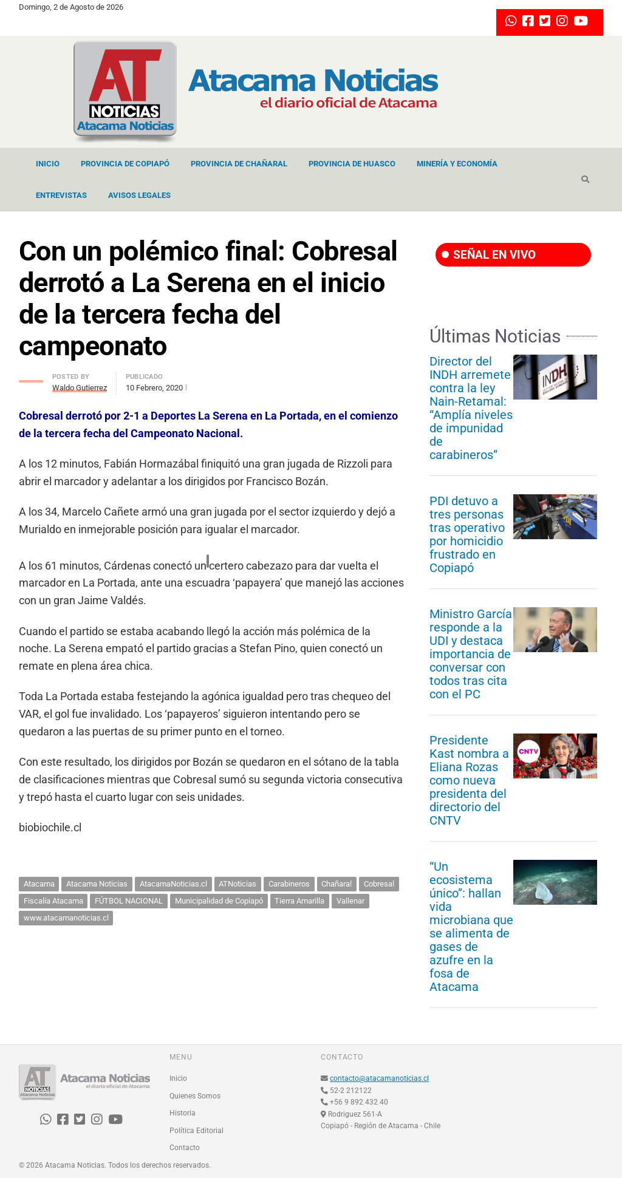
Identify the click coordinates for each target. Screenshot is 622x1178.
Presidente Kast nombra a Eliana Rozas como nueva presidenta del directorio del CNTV (469, 780)
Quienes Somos (194, 1096)
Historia (182, 1113)
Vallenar (350, 900)
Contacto (184, 1147)
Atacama (39, 883)
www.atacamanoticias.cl (66, 917)
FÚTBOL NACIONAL (129, 900)
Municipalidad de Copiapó (219, 900)
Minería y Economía (457, 163)
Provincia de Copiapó (125, 163)
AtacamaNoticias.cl (173, 883)
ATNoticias (237, 883)
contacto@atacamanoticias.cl (379, 1078)
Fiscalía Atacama (53, 900)
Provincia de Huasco (352, 163)
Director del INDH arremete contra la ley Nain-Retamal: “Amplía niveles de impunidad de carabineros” (471, 408)
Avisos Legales (139, 195)
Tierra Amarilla (299, 900)
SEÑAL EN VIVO (489, 254)
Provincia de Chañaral (239, 163)
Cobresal (379, 883)
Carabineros (289, 883)
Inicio (48, 163)
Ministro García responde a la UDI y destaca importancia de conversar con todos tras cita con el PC (470, 654)
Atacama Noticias (97, 883)
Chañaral (336, 883)
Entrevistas (61, 195)
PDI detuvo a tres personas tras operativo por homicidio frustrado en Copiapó (467, 534)
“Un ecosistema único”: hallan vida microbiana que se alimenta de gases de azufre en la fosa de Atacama (471, 926)
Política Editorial (196, 1130)
